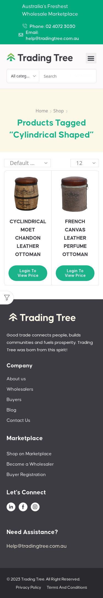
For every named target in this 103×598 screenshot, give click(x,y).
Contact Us (18, 420)
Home (41, 111)
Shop (58, 111)
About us (16, 378)
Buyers (14, 399)
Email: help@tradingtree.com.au (52, 35)
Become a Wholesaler (30, 464)
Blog (11, 410)
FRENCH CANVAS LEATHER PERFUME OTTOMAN (75, 238)
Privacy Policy (28, 587)
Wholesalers (20, 389)
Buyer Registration (26, 474)
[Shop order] (27, 163)
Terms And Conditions (67, 587)
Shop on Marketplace (29, 453)
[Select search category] (23, 76)
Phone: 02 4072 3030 (52, 26)
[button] (91, 58)
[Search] (79, 76)
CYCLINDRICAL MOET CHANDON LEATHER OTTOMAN (28, 238)
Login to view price (28, 273)
